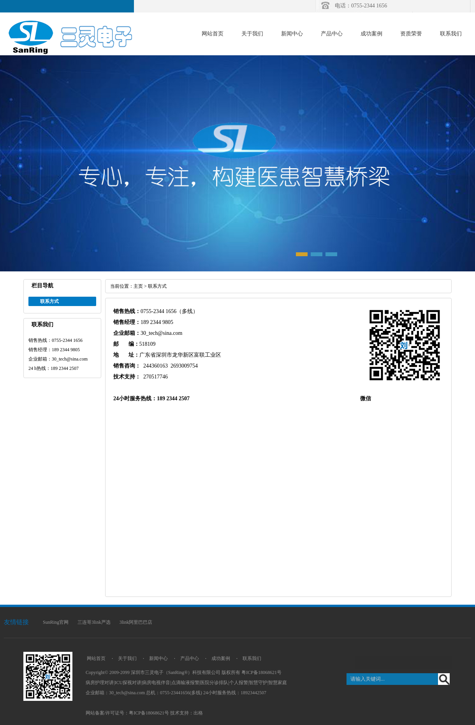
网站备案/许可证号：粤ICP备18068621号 (127, 713)
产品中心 (332, 34)
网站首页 (212, 34)
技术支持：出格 (186, 713)
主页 (138, 286)
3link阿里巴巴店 (136, 622)
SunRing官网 (56, 622)
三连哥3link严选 (94, 622)
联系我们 (451, 34)
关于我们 (252, 34)
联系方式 (157, 286)
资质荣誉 (411, 34)
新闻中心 (292, 34)
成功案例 (371, 34)
